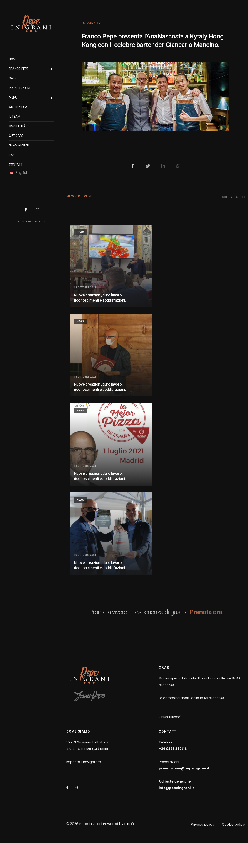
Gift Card (16, 135)
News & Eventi (19, 145)
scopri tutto (233, 197)
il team (14, 116)
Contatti (16, 164)
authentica (18, 107)
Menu (13, 97)
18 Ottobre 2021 (85, 287)
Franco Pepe (19, 68)
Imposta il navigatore (83, 761)
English (19, 172)
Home (13, 59)
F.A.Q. (12, 155)
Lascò (129, 823)
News (80, 232)
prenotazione (20, 88)
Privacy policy (202, 824)
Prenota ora (205, 612)
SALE (12, 78)
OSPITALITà (17, 126)
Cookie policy (233, 824)
